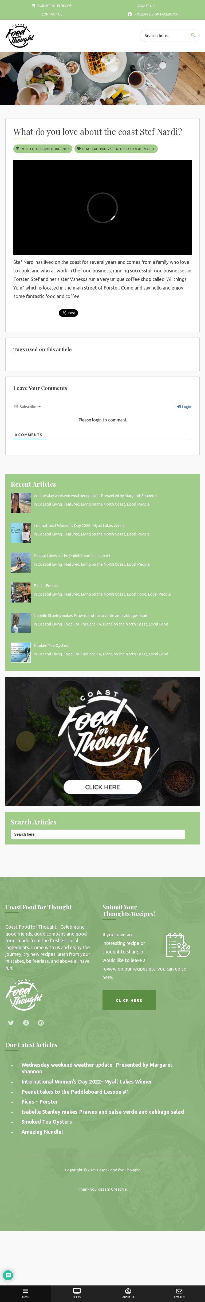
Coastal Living (95, 149)
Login (184, 407)
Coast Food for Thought (118, 1170)
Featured (120, 149)
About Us (146, 5)
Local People (143, 149)
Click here (129, 1000)
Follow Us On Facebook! (153, 14)
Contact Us (52, 14)
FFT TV (76, 1293)
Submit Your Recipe (52, 6)
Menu (25, 1293)
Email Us (179, 1293)
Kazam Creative (112, 1189)
